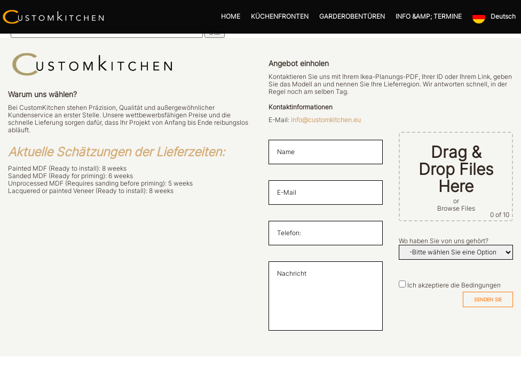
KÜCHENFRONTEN (280, 16)
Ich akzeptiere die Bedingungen (454, 285)
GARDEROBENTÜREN (352, 16)
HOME (230, 16)
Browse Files (456, 208)
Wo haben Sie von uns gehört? (443, 241)
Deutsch (503, 16)
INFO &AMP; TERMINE (429, 16)
